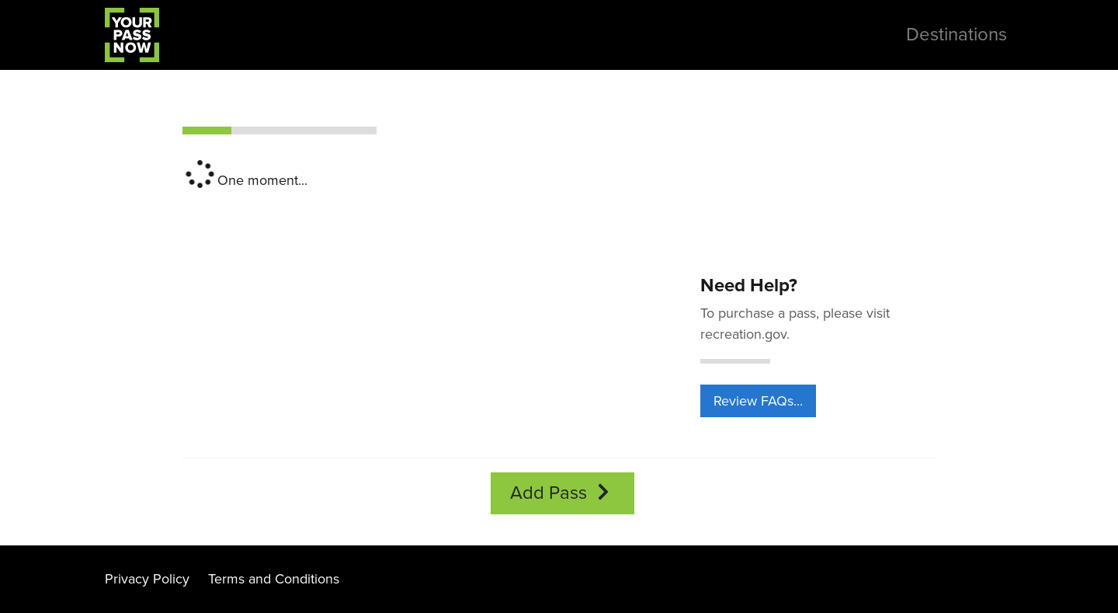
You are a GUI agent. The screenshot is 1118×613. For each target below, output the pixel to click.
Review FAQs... (758, 400)
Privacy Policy (147, 578)
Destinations (956, 34)
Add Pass (562, 493)
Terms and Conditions (273, 578)
